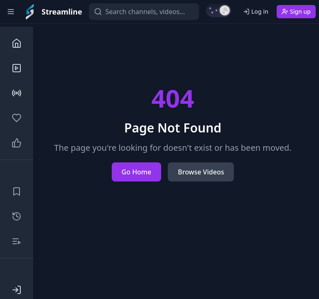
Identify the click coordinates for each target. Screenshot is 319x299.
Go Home (137, 171)
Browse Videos (201, 171)
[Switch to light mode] (218, 10)
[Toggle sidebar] (10, 11)
